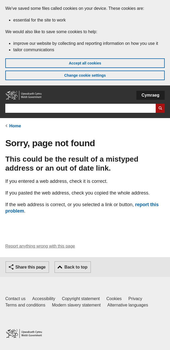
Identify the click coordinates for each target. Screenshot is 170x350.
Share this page (30, 267)
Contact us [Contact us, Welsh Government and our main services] (15, 298)
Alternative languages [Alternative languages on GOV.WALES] (127, 305)
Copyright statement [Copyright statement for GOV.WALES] (81, 298)
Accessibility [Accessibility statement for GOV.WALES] (43, 298)
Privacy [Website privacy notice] (135, 298)
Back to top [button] (75, 267)
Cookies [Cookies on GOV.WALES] (114, 298)
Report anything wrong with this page (40, 246)
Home (15, 126)
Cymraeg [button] (150, 95)
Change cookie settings (85, 75)
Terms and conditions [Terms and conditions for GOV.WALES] (25, 305)
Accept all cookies (85, 63)
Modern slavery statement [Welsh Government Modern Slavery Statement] (76, 305)
